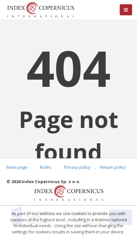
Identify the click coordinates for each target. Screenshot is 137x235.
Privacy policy (77, 167)
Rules (45, 167)
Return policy (113, 167)
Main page (17, 167)
